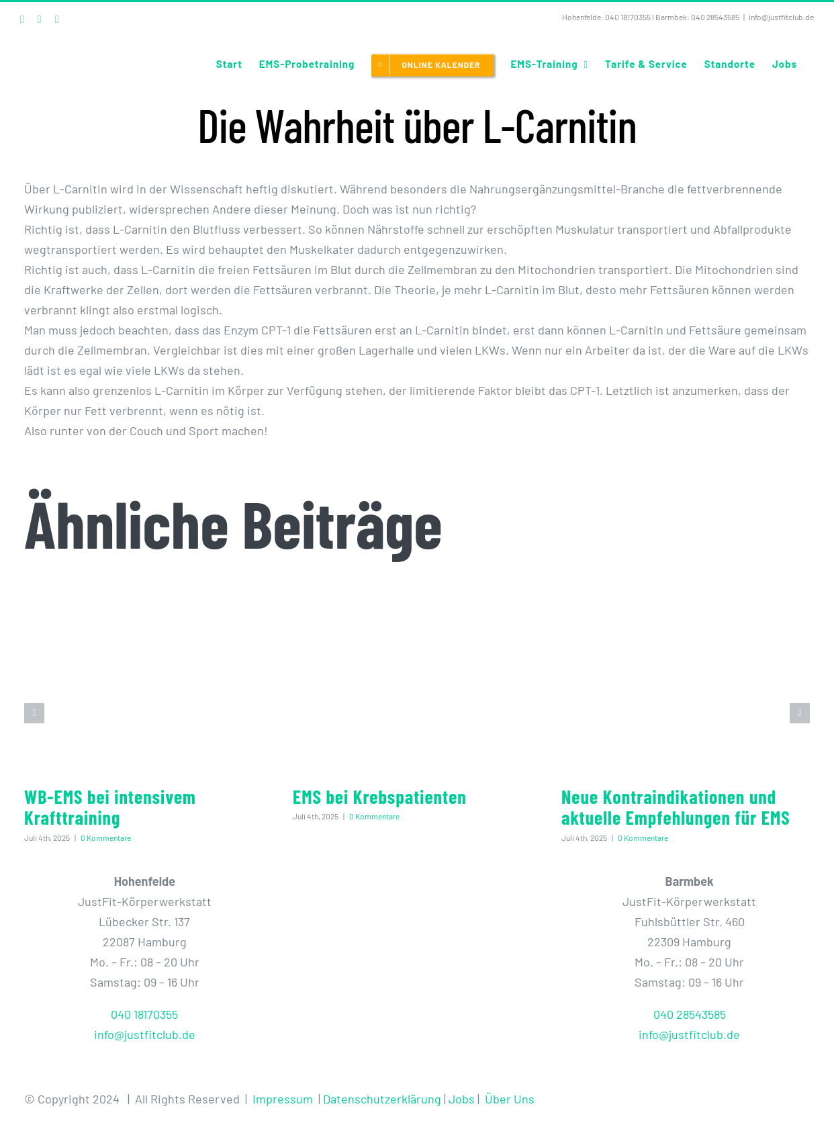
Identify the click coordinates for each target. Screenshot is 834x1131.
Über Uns (510, 1098)
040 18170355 (628, 16)
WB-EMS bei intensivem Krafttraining (110, 807)
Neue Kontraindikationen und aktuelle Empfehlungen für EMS (675, 807)
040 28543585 (715, 16)
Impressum (282, 1098)
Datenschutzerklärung (382, 1098)
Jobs (462, 1098)
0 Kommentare (106, 837)
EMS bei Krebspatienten (380, 796)
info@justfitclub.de (781, 16)
